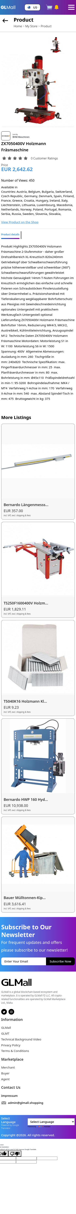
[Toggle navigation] (71, 7)
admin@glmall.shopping (25, 1103)
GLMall (6, 1028)
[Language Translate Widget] (51, 1121)
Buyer (5, 1073)
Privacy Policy (10, 1045)
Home (18, 26)
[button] (32, 7)
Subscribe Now (60, 961)
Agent (5, 1079)
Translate (43, 1127)
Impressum (9, 1096)
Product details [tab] (10, 234)
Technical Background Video (21, 1039)
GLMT (5, 1033)
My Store (31, 26)
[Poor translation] (14, 1154)
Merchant (8, 1067)
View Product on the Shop (20, 222)
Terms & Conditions (15, 1051)
